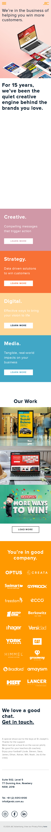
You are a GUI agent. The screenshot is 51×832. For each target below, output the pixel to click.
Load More (25, 529)
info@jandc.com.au (13, 801)
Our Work (25, 401)
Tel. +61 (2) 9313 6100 (14, 797)
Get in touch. (18, 722)
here (45, 827)
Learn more (18, 241)
